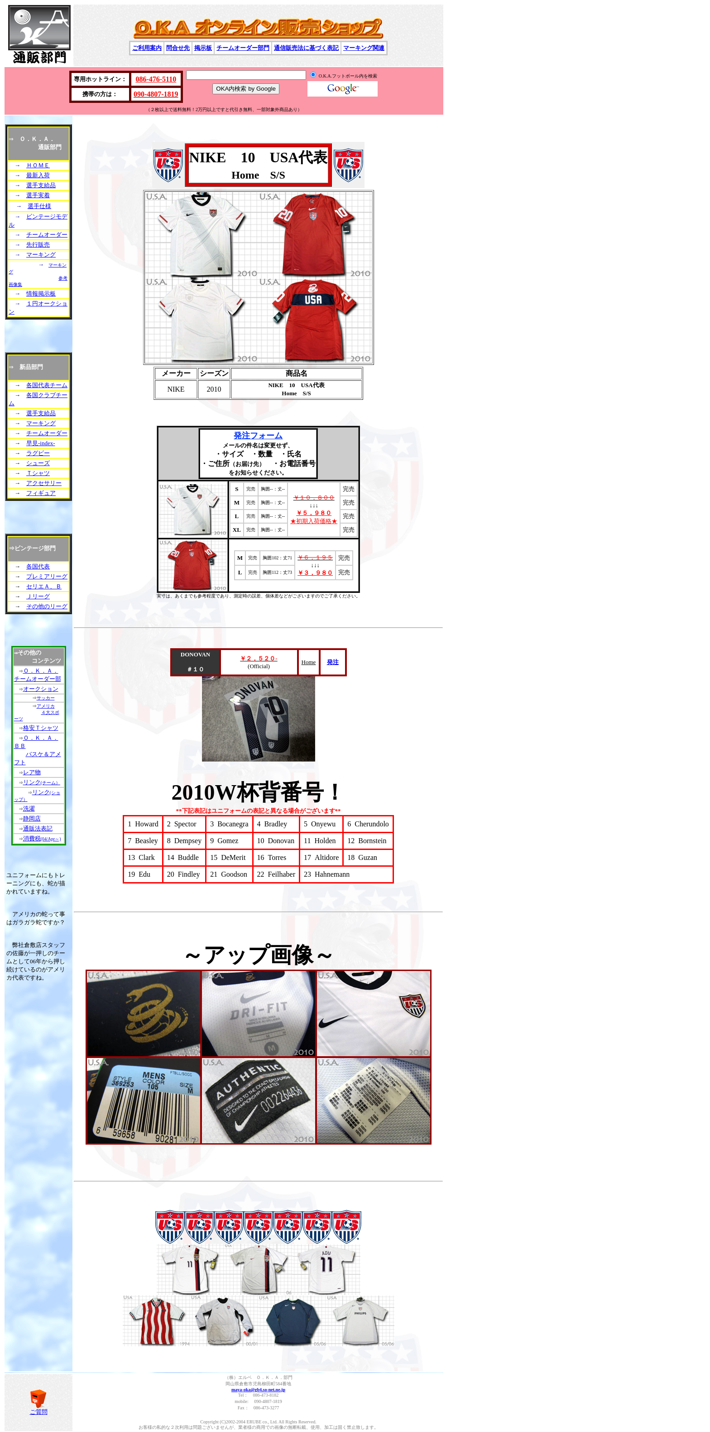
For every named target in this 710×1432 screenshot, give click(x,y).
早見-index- (40, 443)
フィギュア (41, 493)
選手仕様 (39, 206)
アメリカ (46, 706)
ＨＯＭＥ (38, 165)
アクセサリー (44, 483)
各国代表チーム (46, 385)
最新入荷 (38, 175)
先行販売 (38, 244)
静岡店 (32, 818)
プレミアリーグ (46, 576)
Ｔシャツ (38, 473)
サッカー (46, 697)
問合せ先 (178, 47)
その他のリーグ (46, 606)
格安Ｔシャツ (40, 727)
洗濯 (29, 808)
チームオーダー (46, 234)
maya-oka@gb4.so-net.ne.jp (258, 1389)
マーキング (41, 254)
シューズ (38, 463)
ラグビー (38, 453)
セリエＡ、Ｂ (44, 586)
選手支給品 (41, 185)
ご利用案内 (147, 47)
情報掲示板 (41, 293)
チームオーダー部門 (242, 47)
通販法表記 (38, 828)
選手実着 (38, 195)
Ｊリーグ (38, 596)
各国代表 (38, 566)
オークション (40, 688)
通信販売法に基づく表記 (306, 47)
